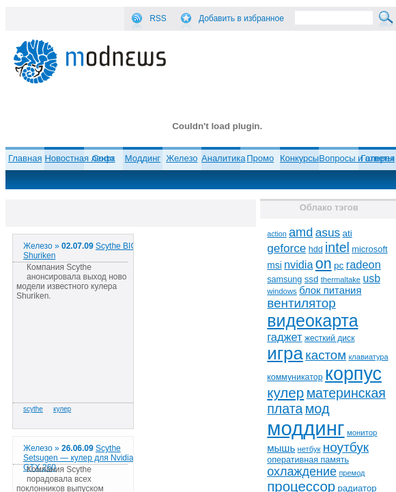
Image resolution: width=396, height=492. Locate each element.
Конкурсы (299, 158)
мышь (281, 448)
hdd (316, 249)
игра (285, 353)
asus (328, 232)
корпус (353, 374)
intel (337, 247)
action (276, 234)
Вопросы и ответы (356, 158)
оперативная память (308, 460)
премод (352, 473)
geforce (286, 248)
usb (371, 278)
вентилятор (301, 303)
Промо (260, 158)
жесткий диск (329, 338)
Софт (103, 158)
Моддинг (142, 158)
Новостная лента (79, 158)
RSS (158, 18)
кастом (325, 355)
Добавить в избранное (241, 18)
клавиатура (368, 357)
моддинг (305, 428)
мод (317, 408)
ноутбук (346, 447)
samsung (284, 279)
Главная (25, 158)
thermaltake (340, 279)
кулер (62, 409)
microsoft (369, 249)
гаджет (284, 337)
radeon (363, 264)
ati (347, 233)
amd (301, 232)
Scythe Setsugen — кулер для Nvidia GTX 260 (78, 457)
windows (282, 291)
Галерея (377, 158)
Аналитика (223, 158)
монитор (362, 432)
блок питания (330, 290)
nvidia (298, 264)
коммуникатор (294, 377)
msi (274, 265)
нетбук (309, 449)
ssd (312, 279)
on (323, 264)
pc (338, 265)
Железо (181, 158)
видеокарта (312, 320)
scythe (33, 409)
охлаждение (302, 471)
